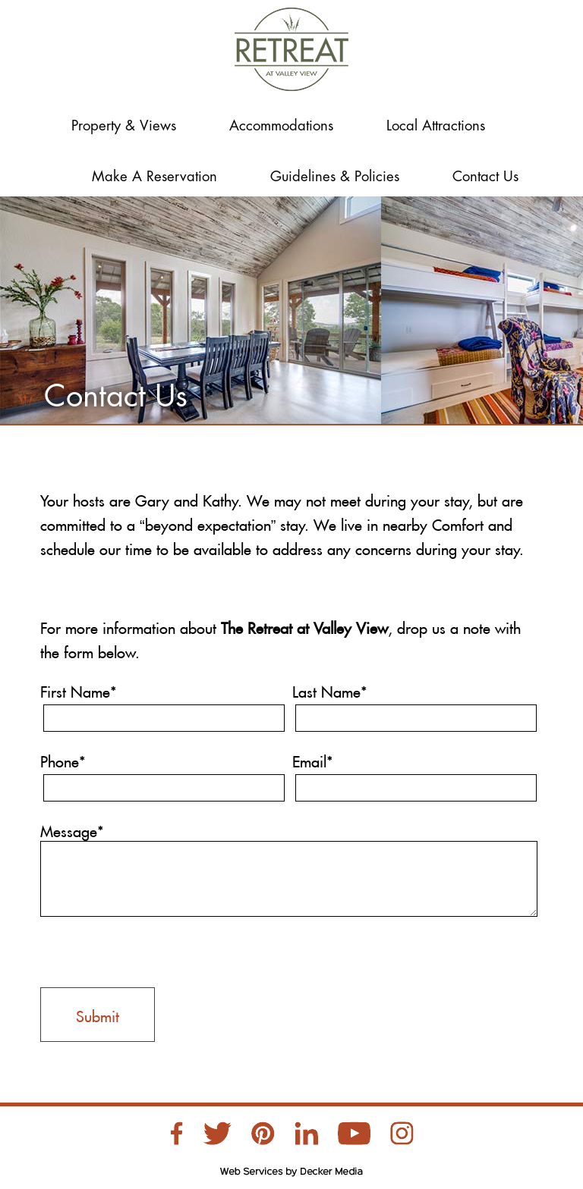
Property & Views (123, 126)
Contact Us (485, 177)
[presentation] (155, 950)
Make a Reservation (154, 177)
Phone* (63, 759)
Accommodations (281, 126)
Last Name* (329, 689)
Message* (72, 828)
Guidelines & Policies (334, 177)
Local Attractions (435, 126)
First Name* (78, 689)
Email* (312, 759)
